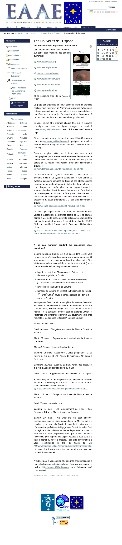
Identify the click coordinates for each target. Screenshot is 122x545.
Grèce (9, 167)
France (10, 159)
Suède (24, 171)
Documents (52, 27)
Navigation (10, 41)
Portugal (23, 149)
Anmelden (112, 30)
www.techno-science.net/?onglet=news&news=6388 (61, 206)
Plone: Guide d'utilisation (16, 74)
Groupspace (88, 27)
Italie (9, 179)
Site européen (17, 119)
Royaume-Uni (22, 154)
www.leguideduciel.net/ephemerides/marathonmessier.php (64, 446)
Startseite (10, 27)
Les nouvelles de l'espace (50, 33)
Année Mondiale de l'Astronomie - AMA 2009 (19, 91)
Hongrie (10, 171)
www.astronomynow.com (48, 79)
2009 (14, 98)
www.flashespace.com (47, 67)
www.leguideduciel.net (47, 90)
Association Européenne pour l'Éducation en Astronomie (43, 13)
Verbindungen (15, 55)
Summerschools (69, 27)
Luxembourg (21, 130)
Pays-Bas (23, 142)
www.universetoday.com (48, 73)
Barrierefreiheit (111, 2)
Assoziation (14, 51)
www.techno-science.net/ (48, 84)
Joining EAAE (13, 186)
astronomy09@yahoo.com (49, 129)
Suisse (24, 175)
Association (25, 27)
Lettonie (23, 123)
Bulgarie (10, 134)
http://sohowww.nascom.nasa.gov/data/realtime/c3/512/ (62, 389)
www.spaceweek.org (46, 62)
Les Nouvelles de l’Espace (19, 104)
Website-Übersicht (95, 2)
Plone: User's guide (19, 68)
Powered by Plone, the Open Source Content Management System (63, 517)
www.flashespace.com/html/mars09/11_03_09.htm (60, 169)
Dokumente (14, 60)
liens (39, 27)
